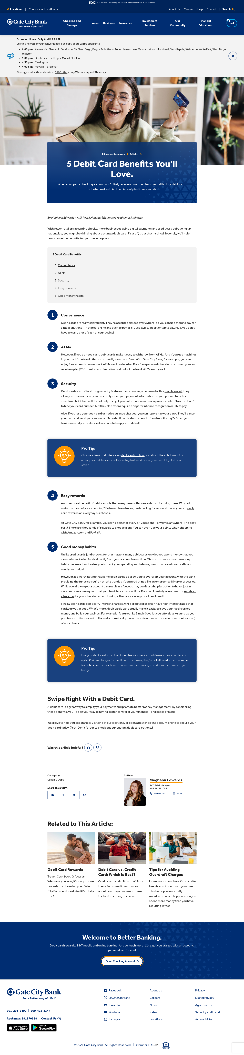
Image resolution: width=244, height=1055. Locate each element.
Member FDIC (145, 1045)
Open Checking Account (120, 961)
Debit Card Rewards (65, 869)
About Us (174, 9)
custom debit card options (134, 727)
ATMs (61, 273)
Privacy (200, 990)
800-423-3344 (40, 1011)
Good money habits (71, 296)
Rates (153, 1012)
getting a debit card (114, 233)
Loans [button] (90, 23)
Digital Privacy (204, 998)
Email (177, 793)
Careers (189, 9)
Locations (14, 9)
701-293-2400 (16, 1011)
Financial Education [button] (200, 23)
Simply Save (143, 613)
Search (228, 9)
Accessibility (203, 1019)
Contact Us (48, 1018)
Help (200, 9)
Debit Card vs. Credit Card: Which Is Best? (117, 872)
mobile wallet (173, 391)
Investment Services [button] (145, 23)
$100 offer (61, 72)
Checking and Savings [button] (67, 23)
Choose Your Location (42, 9)
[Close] (232, 56)
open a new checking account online (152, 723)
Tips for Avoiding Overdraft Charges (166, 872)
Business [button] (104, 23)
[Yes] (88, 747)
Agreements (203, 1005)
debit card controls (133, 455)
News (153, 1005)
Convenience (66, 265)
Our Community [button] (173, 23)
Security (63, 280)
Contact (211, 9)
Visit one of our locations (108, 723)
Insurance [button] (121, 23)
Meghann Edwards (166, 780)
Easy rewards (67, 288)
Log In (225, 23)
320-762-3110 (159, 793)
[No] (97, 747)
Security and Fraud (207, 1012)
